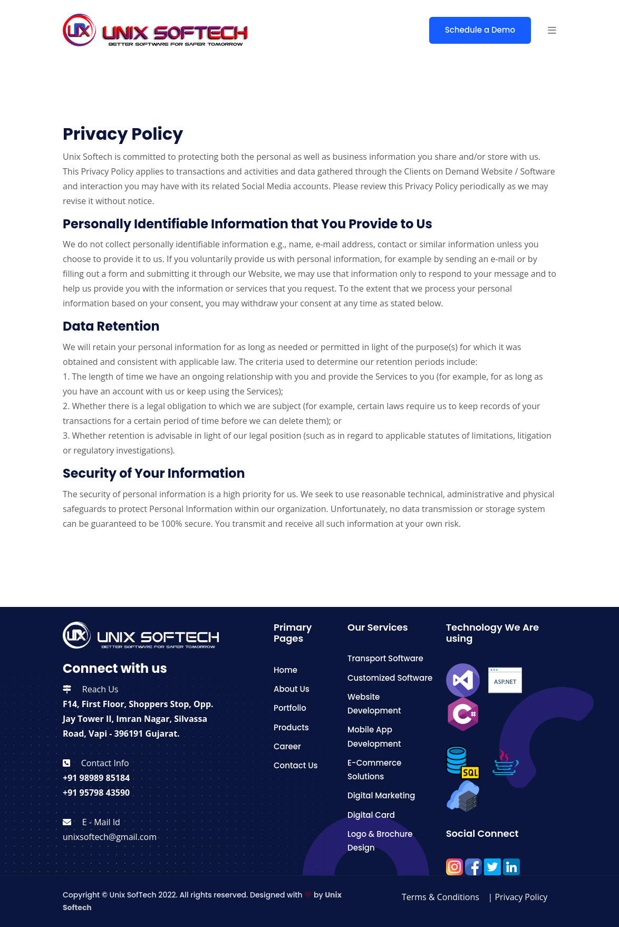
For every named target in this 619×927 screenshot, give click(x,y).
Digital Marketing (381, 795)
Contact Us (296, 765)
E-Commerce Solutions (374, 769)
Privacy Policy (522, 897)
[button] (552, 30)
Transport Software (385, 658)
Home (285, 669)
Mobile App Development (374, 736)
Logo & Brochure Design (379, 840)
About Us (292, 688)
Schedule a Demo (480, 29)
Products (291, 727)
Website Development (374, 703)
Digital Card (371, 814)
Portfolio (290, 707)
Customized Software (389, 677)
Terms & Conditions (441, 897)
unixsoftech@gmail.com (110, 837)
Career (287, 746)
